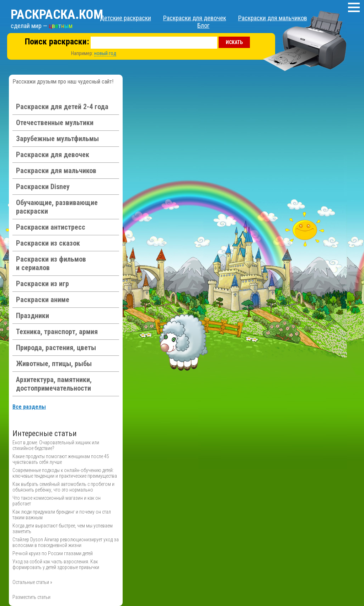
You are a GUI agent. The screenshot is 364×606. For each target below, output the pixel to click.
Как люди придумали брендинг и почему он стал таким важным (61, 514)
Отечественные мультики (54, 122)
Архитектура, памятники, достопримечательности (54, 383)
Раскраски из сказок (48, 243)
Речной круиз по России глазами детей (52, 553)
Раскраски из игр (42, 283)
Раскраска (57, 14)
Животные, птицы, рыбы (54, 363)
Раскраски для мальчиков (272, 18)
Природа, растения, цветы (56, 347)
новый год (105, 53)
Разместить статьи (31, 597)
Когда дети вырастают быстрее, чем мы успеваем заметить (62, 528)
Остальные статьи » (32, 582)
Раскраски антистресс (50, 227)
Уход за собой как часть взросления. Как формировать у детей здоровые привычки (55, 564)
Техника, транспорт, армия (57, 331)
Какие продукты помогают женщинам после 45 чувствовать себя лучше (60, 459)
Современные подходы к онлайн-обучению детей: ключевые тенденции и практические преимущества (64, 473)
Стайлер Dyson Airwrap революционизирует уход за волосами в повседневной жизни (65, 542)
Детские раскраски (125, 18)
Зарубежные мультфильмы (57, 138)
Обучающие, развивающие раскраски (57, 206)
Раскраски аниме (42, 299)
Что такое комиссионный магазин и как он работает (56, 500)
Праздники (32, 315)
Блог (203, 25)
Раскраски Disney (43, 186)
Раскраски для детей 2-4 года (62, 106)
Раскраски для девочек (194, 18)
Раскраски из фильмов (51, 263)
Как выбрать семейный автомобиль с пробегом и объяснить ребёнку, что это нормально (63, 487)
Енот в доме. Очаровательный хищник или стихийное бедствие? (55, 445)
